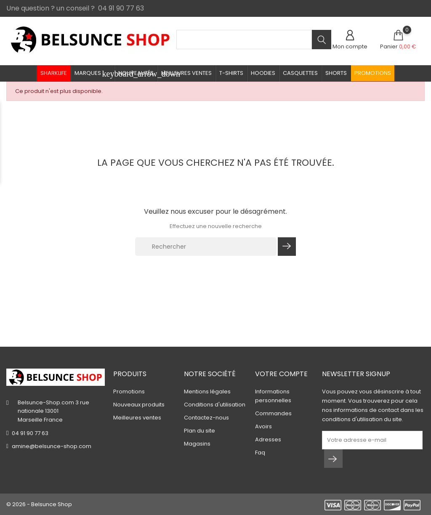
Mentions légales (207, 392)
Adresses (268, 439)
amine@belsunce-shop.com (51, 446)
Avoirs (263, 426)
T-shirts (231, 73)
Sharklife (53, 73)
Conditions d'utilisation (214, 405)
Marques (94, 73)
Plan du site (199, 431)
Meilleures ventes (186, 73)
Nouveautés (136, 73)
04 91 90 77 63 (30, 433)
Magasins (197, 444)
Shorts (336, 73)
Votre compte (281, 374)
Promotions (372, 73)
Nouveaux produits (139, 405)
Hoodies (263, 73)
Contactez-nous (206, 418)
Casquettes (300, 73)
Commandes (273, 413)
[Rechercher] (206, 246)
